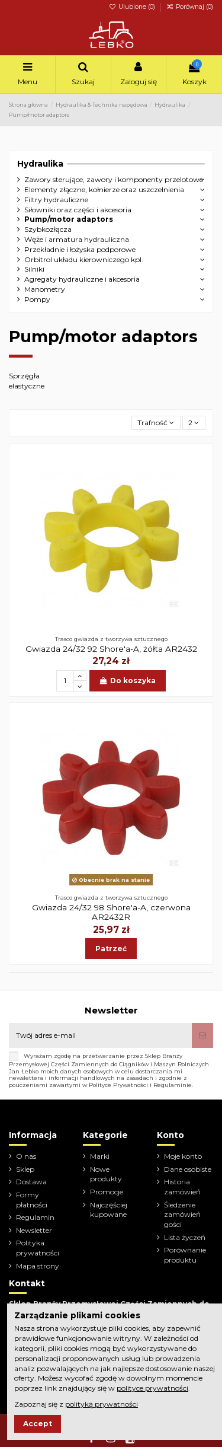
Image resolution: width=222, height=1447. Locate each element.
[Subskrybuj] (202, 1035)
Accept (37, 1423)
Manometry (44, 289)
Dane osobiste (187, 1169)
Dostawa (31, 1181)
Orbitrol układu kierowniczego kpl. (83, 259)
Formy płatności (31, 1199)
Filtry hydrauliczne (56, 199)
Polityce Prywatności (118, 1085)
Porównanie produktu (185, 1254)
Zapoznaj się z (76, 1404)
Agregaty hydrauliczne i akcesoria (82, 279)
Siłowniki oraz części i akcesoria (77, 209)
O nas (26, 1156)
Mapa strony (37, 1265)
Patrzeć (111, 948)
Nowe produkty (106, 1174)
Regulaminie (172, 1085)
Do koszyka (127, 680)
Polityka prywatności (37, 1247)
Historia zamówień (182, 1186)
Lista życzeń (184, 1237)
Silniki (34, 268)
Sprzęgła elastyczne (26, 380)
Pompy (37, 299)
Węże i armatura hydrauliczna (76, 239)
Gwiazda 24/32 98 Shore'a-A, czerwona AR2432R (111, 912)
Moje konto (183, 1156)
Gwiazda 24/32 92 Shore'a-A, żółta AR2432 (111, 649)
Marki (100, 1156)
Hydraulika (40, 163)
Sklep (25, 1169)
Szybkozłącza (48, 229)
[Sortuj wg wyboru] (156, 423)
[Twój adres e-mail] (100, 1035)
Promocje (106, 1191)
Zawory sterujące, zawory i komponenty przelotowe (113, 179)
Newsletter (34, 1230)
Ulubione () (133, 7)
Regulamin (35, 1217)
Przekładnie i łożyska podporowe (80, 249)
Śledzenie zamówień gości (182, 1214)
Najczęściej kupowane (108, 1209)
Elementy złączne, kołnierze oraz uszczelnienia (104, 189)
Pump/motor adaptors (68, 219)
